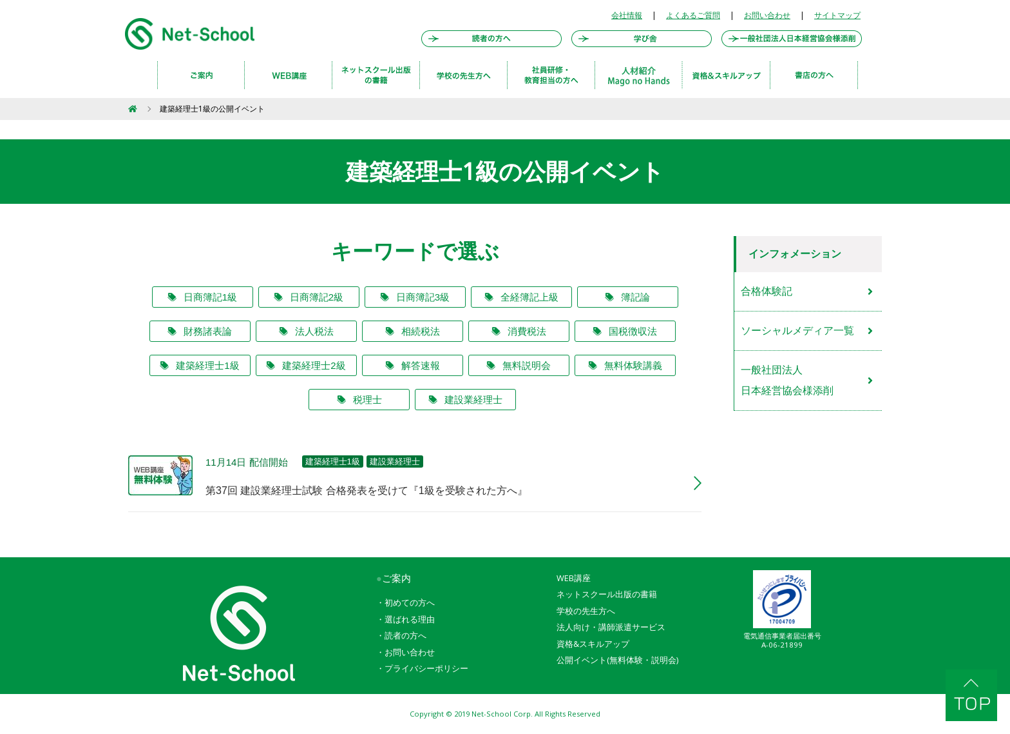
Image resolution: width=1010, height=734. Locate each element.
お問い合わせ (767, 15)
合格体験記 (766, 291)
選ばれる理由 (410, 619)
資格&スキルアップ (593, 644)
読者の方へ (405, 635)
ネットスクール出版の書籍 (607, 594)
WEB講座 (574, 578)
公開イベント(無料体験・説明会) (617, 660)
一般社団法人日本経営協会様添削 (787, 380)
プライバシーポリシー (426, 668)
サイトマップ (837, 15)
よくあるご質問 (693, 15)
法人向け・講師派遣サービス (611, 627)
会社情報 (626, 15)
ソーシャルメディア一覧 (797, 330)
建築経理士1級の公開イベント (212, 108)
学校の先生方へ (586, 611)
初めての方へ (410, 602)
